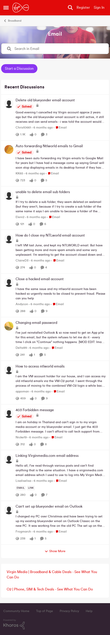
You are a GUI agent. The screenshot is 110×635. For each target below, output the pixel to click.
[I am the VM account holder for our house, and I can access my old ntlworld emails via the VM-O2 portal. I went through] (61, 381)
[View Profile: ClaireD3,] (8, 238)
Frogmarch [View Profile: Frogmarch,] (23, 531)
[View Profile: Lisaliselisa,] (8, 459)
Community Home (16, 611)
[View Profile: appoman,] (8, 369)
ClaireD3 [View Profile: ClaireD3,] (22, 260)
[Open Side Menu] (6, 7)
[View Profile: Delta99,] (8, 326)
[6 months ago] (42, 127)
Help (89, 611)
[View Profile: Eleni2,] (8, 195)
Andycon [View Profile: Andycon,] (22, 304)
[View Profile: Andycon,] (8, 282)
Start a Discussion (19, 68)
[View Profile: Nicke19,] (8, 413)
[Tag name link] (31, 488)
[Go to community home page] (20, 7)
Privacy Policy (69, 611)
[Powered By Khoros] (55, 624)
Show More (55, 551)
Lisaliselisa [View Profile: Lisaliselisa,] (23, 480)
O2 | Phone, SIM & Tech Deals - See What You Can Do (50, 589)
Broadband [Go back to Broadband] (12, 20)
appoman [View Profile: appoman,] (22, 391)
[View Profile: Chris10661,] (8, 103)
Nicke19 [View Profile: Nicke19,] (21, 437)
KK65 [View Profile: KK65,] (19, 173)
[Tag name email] (21, 488)
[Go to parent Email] (60, 127)
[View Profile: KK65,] (8, 149)
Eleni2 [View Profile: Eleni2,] (20, 216)
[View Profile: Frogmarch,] (8, 509)
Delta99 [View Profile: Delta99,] (21, 347)
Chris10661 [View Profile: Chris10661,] (23, 127)
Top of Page (44, 611)
